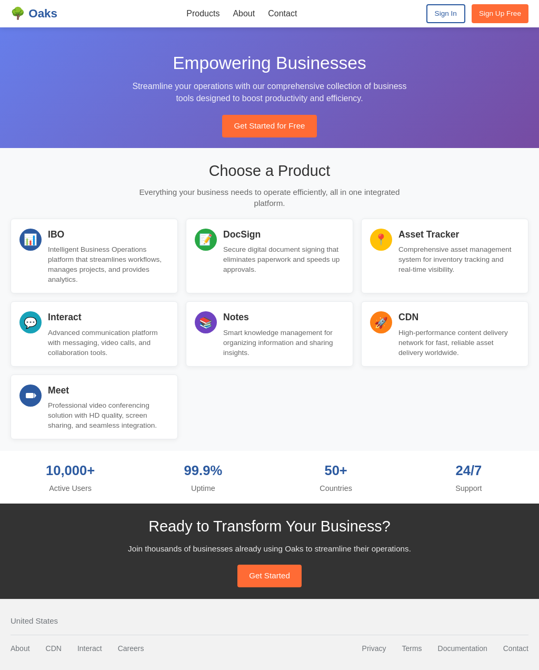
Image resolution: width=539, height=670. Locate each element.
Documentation (462, 648)
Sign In (446, 13)
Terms (412, 648)
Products (202, 13)
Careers (131, 648)
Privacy (374, 648)
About (244, 13)
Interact (89, 648)
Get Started (269, 575)
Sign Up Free (500, 13)
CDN (54, 648)
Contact (282, 13)
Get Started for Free (269, 125)
